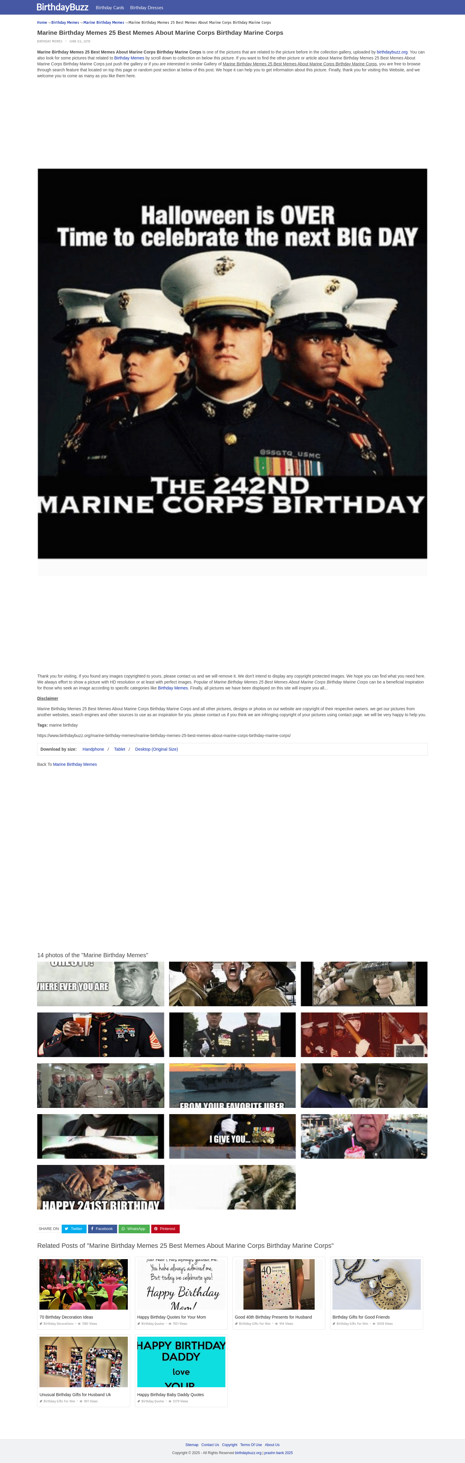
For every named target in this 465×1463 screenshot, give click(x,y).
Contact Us (210, 1445)
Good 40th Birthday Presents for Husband (273, 1317)
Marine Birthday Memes (75, 764)
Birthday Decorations (56, 1324)
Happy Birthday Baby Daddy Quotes (170, 1394)
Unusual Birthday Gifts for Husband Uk (75, 1394)
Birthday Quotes (150, 1324)
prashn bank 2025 (278, 1453)
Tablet (119, 749)
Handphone (93, 749)
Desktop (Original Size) (156, 749)
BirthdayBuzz (66, 6)
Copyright (229, 1445)
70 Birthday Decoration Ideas (66, 1317)
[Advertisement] (232, 124)
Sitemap (191, 1445)
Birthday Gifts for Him (253, 1324)
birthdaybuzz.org (392, 52)
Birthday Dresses (150, 7)
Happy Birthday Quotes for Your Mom (171, 1317)
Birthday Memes (49, 41)
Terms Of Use (251, 1445)
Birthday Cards (114, 7)
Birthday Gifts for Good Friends (361, 1317)
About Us (272, 1445)
